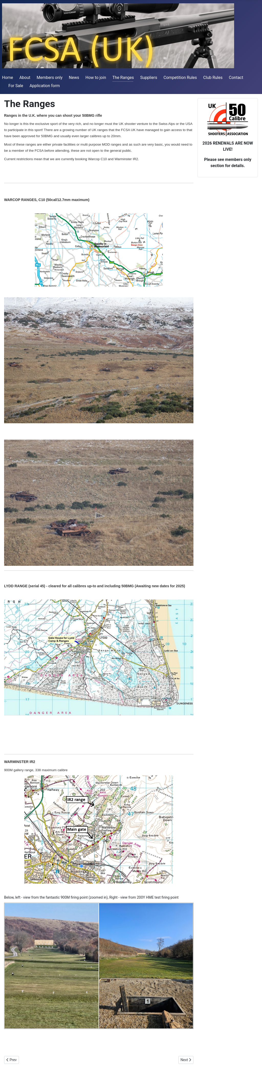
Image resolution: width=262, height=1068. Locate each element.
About (24, 77)
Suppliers (148, 77)
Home (7, 77)
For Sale (15, 85)
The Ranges (123, 77)
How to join (95, 77)
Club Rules (212, 77)
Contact (236, 77)
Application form (44, 85)
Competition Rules (180, 77)
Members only (49, 77)
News (74, 77)
